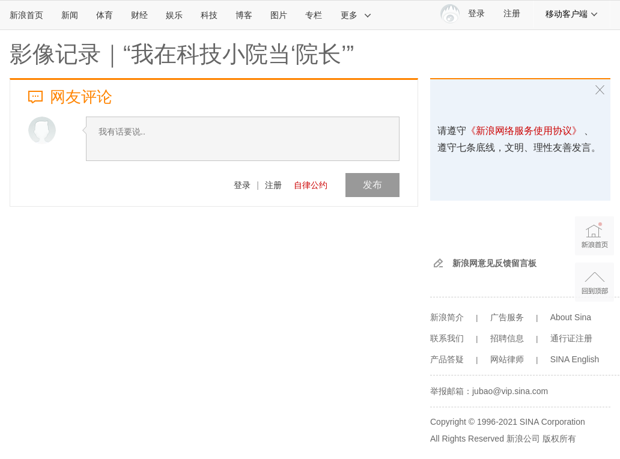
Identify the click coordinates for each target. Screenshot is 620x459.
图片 (278, 15)
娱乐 (174, 15)
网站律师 (507, 359)
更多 (356, 15)
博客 (244, 15)
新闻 (69, 15)
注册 (511, 13)
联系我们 (447, 338)
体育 (104, 15)
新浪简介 (447, 317)
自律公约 (310, 185)
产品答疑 (447, 359)
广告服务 (507, 317)
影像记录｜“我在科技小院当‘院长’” (182, 54)
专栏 (313, 15)
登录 (242, 185)
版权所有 (559, 438)
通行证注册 (571, 338)
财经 (139, 15)
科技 (209, 15)
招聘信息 (507, 338)
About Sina (571, 317)
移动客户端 (572, 14)
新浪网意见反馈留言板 (494, 263)
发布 (372, 185)
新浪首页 (26, 15)
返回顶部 (594, 282)
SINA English (575, 359)
